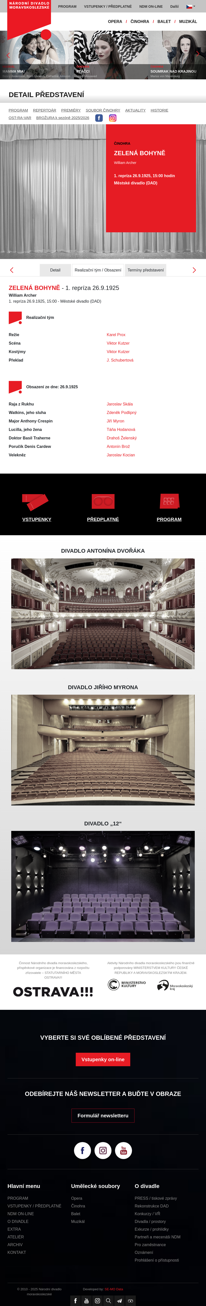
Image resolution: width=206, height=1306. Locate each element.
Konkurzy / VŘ (147, 1214)
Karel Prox (116, 335)
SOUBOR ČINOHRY (103, 110)
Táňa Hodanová (121, 429)
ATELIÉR (16, 1237)
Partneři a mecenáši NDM (157, 1237)
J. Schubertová (120, 360)
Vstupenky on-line (103, 1059)
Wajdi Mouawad (86, 76)
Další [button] (174, 6)
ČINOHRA (139, 21)
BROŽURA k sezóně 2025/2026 (62, 118)
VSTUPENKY (36, 519)
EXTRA (14, 1229)
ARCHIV (15, 1245)
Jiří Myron (115, 421)
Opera (76, 1198)
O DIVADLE (18, 1221)
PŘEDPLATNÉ (103, 519)
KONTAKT (17, 1252)
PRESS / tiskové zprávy (156, 1198)
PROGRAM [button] (67, 6)
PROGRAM (18, 110)
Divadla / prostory (150, 1221)
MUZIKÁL (188, 21)
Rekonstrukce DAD (152, 1206)
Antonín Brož (118, 446)
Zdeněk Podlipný (121, 412)
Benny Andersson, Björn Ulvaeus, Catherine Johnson (36, 76)
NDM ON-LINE (21, 1214)
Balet (75, 1214)
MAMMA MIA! (13, 71)
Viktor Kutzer (118, 343)
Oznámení (144, 1252)
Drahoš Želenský (122, 438)
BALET (164, 21)
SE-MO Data (114, 1289)
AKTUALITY (135, 110)
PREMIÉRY (71, 110)
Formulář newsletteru (103, 1115)
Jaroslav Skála (120, 404)
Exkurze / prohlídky (152, 1229)
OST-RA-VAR (20, 118)
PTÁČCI (83, 71)
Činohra (78, 1206)
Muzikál (77, 1221)
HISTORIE (159, 110)
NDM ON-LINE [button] (150, 6)
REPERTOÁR (44, 110)
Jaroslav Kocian (121, 455)
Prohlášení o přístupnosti (157, 1260)
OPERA (115, 21)
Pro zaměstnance (150, 1245)
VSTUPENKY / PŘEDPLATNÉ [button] (108, 6)
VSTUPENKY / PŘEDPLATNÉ (34, 1206)
